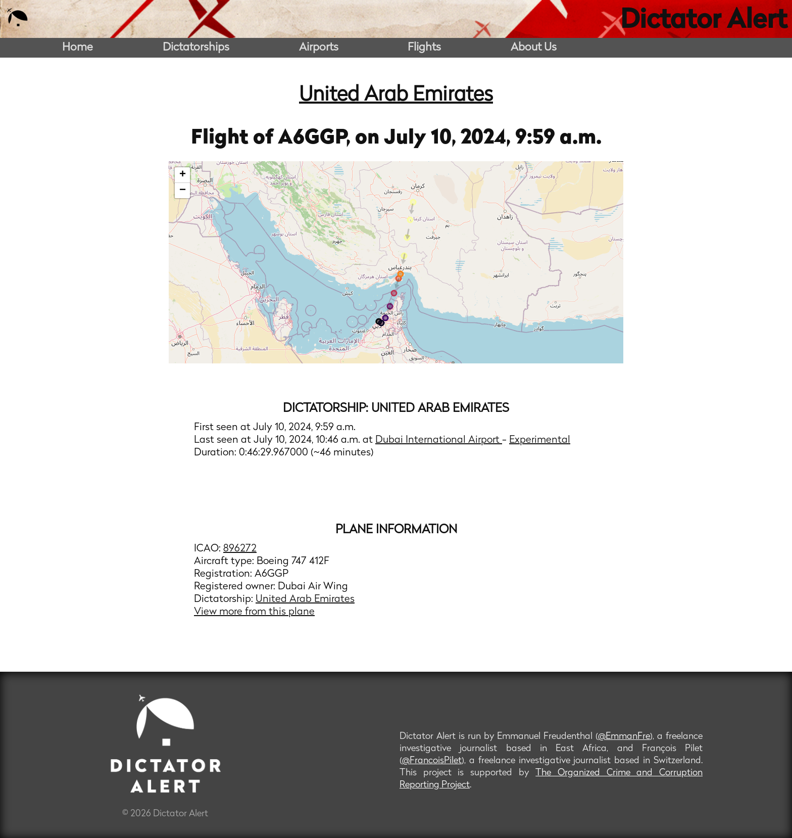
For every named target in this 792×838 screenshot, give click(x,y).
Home (77, 48)
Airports (318, 48)
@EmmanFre (624, 736)
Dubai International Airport (438, 440)
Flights (424, 48)
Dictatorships (196, 48)
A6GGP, (316, 138)
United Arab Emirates (396, 95)
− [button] (182, 190)
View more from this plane (254, 612)
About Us (534, 48)
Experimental (539, 440)
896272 (240, 549)
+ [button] (182, 174)
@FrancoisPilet (432, 761)
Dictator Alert (703, 21)
